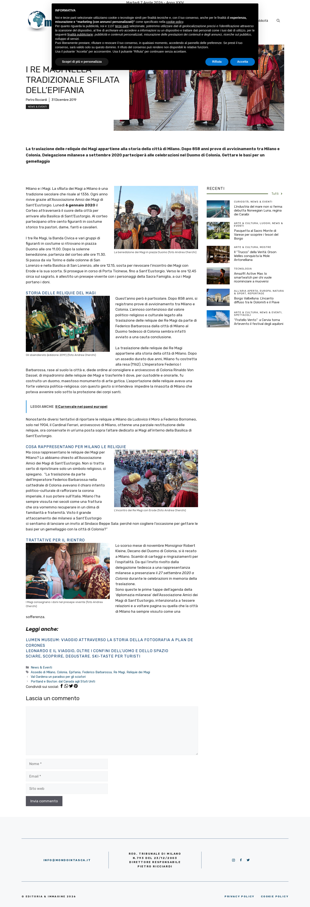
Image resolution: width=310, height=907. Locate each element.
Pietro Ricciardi (36, 100)
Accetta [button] (242, 61)
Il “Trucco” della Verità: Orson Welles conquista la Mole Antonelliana (255, 256)
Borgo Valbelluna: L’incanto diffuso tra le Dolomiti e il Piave (256, 300)
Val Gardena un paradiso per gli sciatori (58, 677)
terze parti (122, 26)
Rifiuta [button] (217, 61)
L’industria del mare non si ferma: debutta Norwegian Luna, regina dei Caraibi (258, 210)
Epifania (75, 672)
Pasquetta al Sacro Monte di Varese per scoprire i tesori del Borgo (256, 234)
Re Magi (119, 672)
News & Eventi (37, 106)
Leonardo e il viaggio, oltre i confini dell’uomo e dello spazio (97, 650)
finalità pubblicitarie (80, 34)
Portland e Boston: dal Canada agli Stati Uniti (63, 681)
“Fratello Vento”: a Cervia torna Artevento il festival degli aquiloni (258, 322)
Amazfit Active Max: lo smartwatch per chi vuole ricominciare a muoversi (253, 277)
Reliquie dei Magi (138, 672)
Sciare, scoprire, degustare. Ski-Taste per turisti (83, 656)
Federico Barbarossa (97, 672)
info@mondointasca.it (67, 860)
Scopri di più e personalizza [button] (82, 61)
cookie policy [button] (174, 21)
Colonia (62, 672)
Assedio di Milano (43, 672)
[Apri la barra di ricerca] (278, 20)
